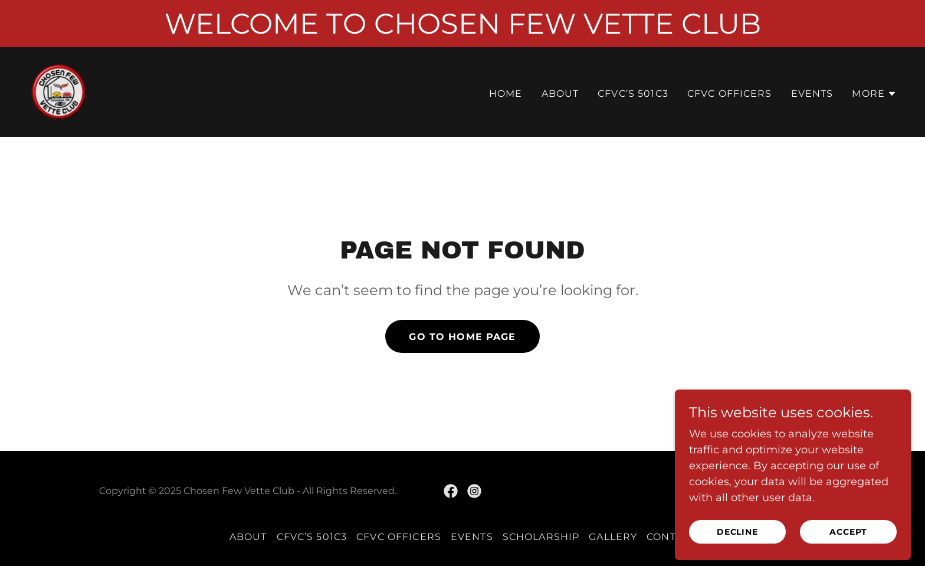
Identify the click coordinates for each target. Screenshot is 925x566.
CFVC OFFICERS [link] (729, 93)
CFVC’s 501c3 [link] (633, 93)
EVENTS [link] (812, 93)
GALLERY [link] (613, 536)
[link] (59, 91)
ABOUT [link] (560, 93)
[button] (874, 94)
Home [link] (506, 93)
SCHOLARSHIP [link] (541, 536)
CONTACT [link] (671, 536)
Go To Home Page (462, 336)
